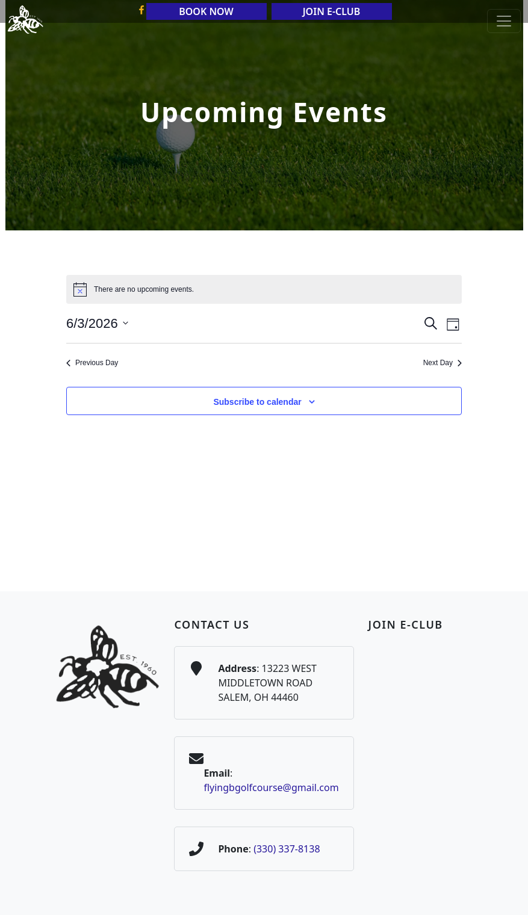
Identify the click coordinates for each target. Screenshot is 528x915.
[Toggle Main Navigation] (504, 21)
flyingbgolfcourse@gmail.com (270, 787)
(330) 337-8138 (286, 848)
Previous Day (92, 363)
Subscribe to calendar (257, 402)
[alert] (264, 289)
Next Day (442, 363)
